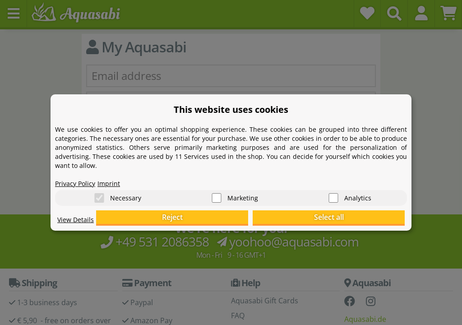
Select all (360, 219)
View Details (77, 224)
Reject (265, 219)
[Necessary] (99, 194)
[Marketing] (216, 194)
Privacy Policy (78, 179)
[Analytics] (333, 194)
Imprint (116, 179)
